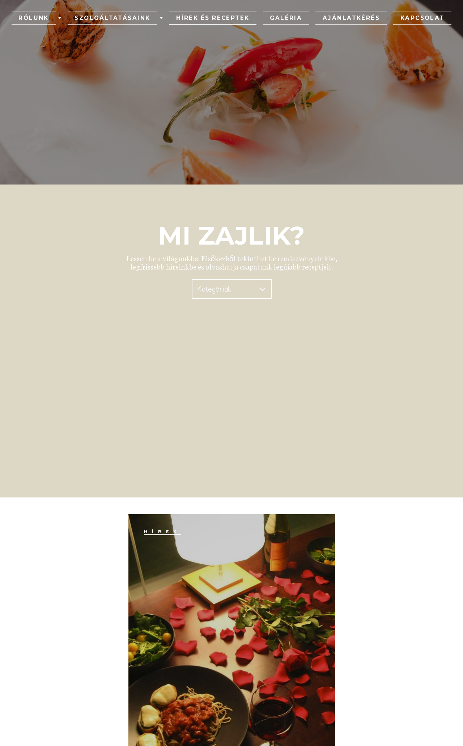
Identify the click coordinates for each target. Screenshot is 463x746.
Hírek (162, 532)
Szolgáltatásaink (140, 18)
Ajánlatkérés (323, 18)
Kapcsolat (376, 18)
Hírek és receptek (221, 18)
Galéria (276, 18)
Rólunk (80, 18)
